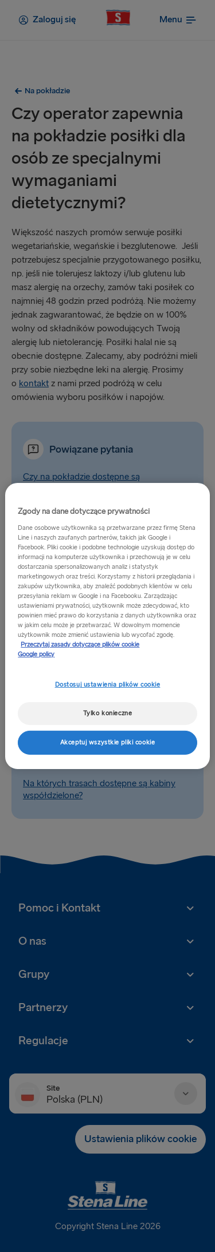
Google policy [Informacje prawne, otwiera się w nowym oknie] (36, 654)
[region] (107, 626)
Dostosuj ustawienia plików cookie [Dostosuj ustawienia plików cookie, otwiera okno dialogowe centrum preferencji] (108, 684)
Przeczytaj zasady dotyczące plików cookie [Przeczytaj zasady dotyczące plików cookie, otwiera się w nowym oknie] (80, 644)
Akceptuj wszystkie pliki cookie (107, 742)
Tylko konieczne (107, 713)
